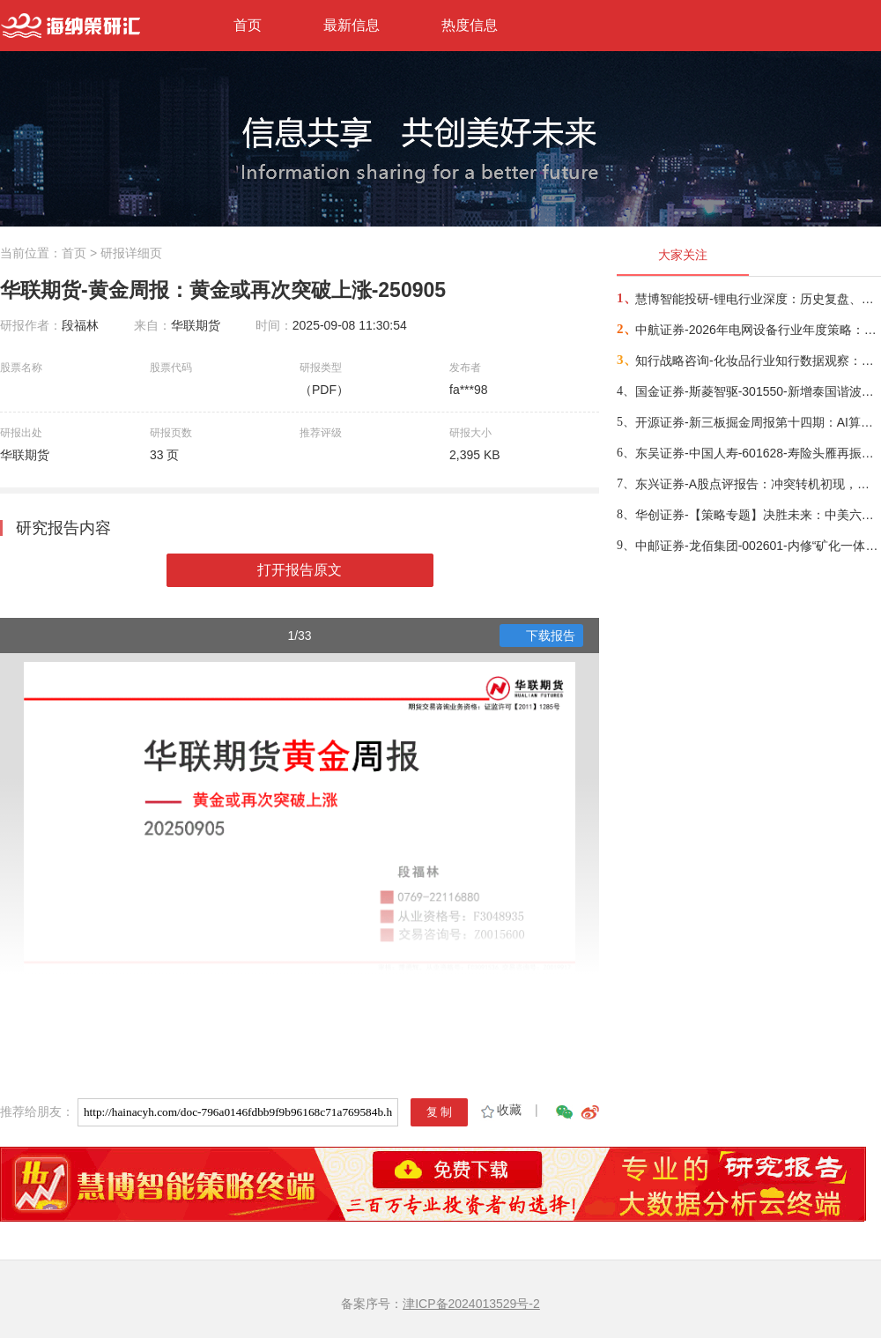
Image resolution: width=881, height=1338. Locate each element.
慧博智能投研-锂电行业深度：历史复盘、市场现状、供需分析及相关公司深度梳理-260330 (757, 299)
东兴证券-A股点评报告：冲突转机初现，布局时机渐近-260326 (757, 484)
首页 (247, 25)
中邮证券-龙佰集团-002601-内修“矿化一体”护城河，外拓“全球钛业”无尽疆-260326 (757, 546)
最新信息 (351, 25)
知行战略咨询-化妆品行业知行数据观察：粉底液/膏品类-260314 (757, 360)
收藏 (500, 1110)
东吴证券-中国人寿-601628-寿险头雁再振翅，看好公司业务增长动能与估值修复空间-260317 (757, 453)
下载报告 (541, 635)
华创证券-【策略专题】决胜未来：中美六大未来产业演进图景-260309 (757, 515)
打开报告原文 (299, 569)
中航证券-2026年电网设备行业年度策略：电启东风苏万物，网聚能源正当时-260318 (757, 330)
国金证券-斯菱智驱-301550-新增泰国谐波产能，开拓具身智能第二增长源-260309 (757, 391)
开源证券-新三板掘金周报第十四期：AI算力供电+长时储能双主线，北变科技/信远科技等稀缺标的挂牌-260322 (757, 422)
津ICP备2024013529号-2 (471, 1304)
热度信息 (469, 25)
